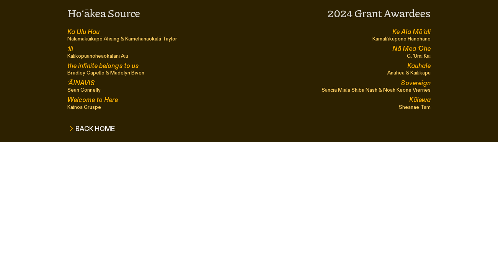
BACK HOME (96, 129)
